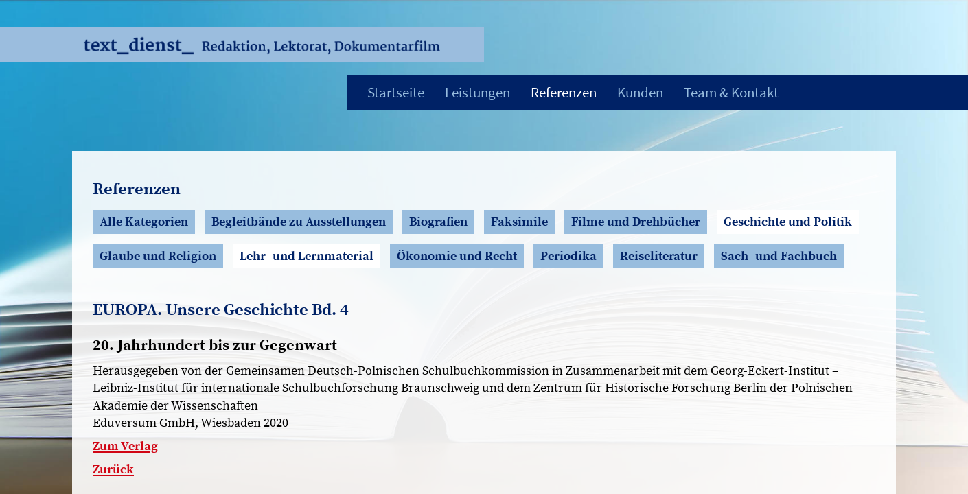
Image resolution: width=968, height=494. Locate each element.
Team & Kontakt (731, 92)
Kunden (640, 92)
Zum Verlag (125, 446)
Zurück (113, 470)
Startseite (395, 92)
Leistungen (477, 92)
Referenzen (564, 92)
